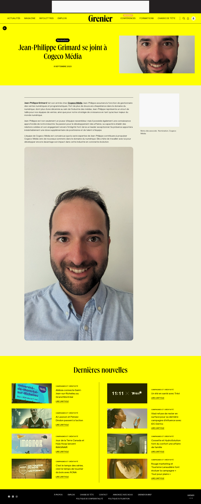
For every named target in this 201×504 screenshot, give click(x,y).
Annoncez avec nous (123, 495)
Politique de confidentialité (89, 499)
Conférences (128, 18)
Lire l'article (62, 401)
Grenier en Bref (145, 495)
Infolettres (46, 18)
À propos (58, 495)
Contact (103, 495)
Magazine (29, 18)
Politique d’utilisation (119, 499)
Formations (147, 18)
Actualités (13, 18)
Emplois (62, 18)
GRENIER (190, 495)
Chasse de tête (166, 18)
